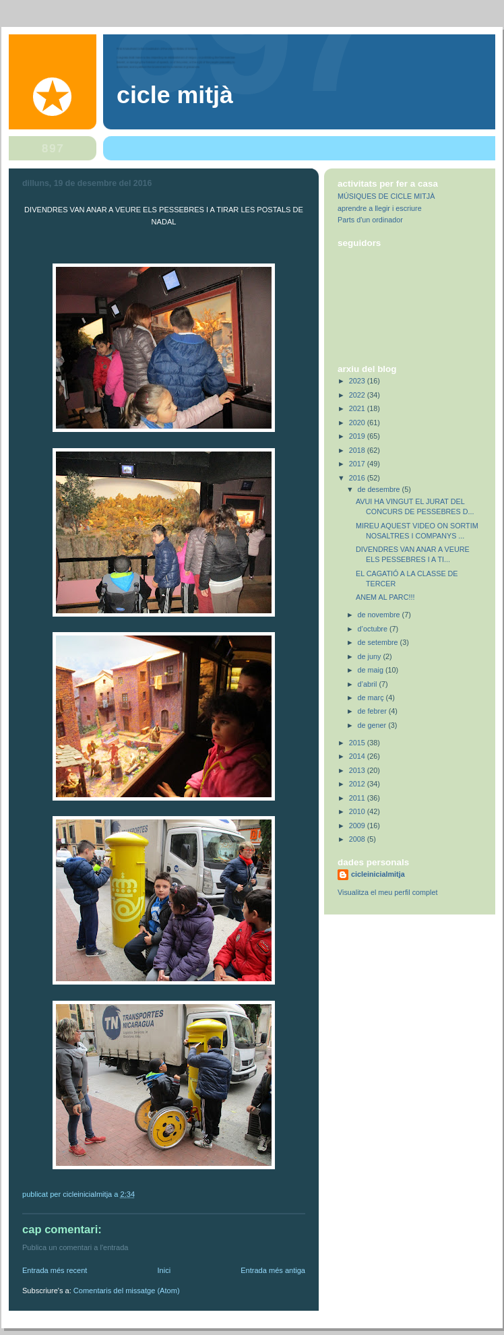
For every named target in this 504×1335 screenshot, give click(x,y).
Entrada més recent (54, 1270)
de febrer (373, 711)
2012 (358, 784)
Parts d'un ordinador (370, 220)
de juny (370, 656)
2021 (358, 408)
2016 (358, 478)
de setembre (379, 642)
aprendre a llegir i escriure (380, 208)
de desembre (380, 489)
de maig (371, 670)
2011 (358, 798)
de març (372, 697)
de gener (373, 725)
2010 (358, 811)
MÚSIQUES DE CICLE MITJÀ (386, 196)
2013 (358, 770)
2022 (358, 395)
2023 (358, 381)
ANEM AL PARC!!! (385, 597)
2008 (358, 839)
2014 (358, 756)
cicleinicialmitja (378, 874)
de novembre (380, 615)
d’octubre (373, 629)
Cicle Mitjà (175, 95)
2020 (358, 422)
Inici (163, 1270)
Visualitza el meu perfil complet (387, 892)
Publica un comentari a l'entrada (75, 1247)
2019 (358, 436)
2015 (358, 743)
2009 (358, 825)
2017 (358, 464)
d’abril (368, 684)
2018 (358, 450)
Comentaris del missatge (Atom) (126, 1290)
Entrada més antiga (273, 1270)
